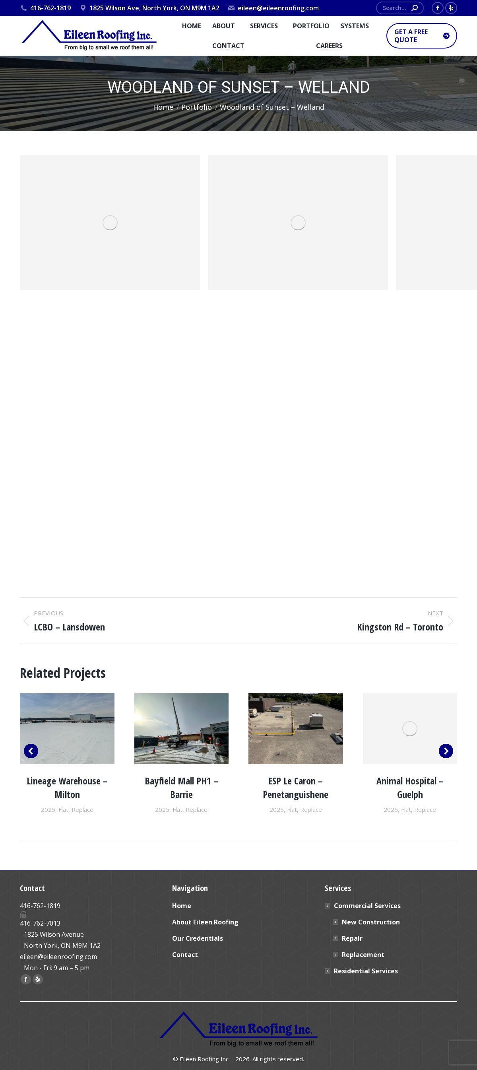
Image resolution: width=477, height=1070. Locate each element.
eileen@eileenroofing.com (273, 8)
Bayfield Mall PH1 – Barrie (181, 787)
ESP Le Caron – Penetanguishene (295, 787)
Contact (185, 954)
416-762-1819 (45, 8)
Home (181, 905)
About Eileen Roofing (205, 922)
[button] (31, 751)
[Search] (400, 8)
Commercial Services (363, 905)
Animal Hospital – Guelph (410, 787)
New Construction (371, 922)
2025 (48, 809)
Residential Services (366, 971)
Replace (82, 809)
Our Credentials (197, 938)
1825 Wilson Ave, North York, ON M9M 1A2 (149, 8)
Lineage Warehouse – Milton (67, 787)
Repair (352, 938)
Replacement (363, 954)
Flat (63, 809)
